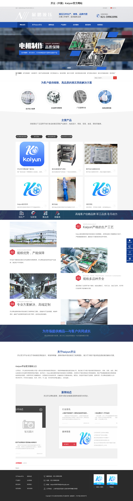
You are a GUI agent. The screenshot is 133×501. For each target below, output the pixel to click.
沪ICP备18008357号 (81, 496)
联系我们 (100, 24)
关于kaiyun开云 (37, 24)
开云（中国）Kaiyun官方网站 (66, 3)
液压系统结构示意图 (80, 73)
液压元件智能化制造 (103, 73)
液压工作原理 (70, 73)
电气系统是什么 (54, 73)
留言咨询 (88, 24)
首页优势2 (29, 488)
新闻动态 (51, 24)
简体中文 (113, 8)
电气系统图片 (26, 73)
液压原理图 (63, 73)
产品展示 (63, 24)
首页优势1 (18, 488)
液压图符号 (34, 73)
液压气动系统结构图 (44, 73)
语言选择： (105, 8)
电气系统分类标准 (92, 73)
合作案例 (75, 24)
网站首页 (22, 24)
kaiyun (17, 466)
